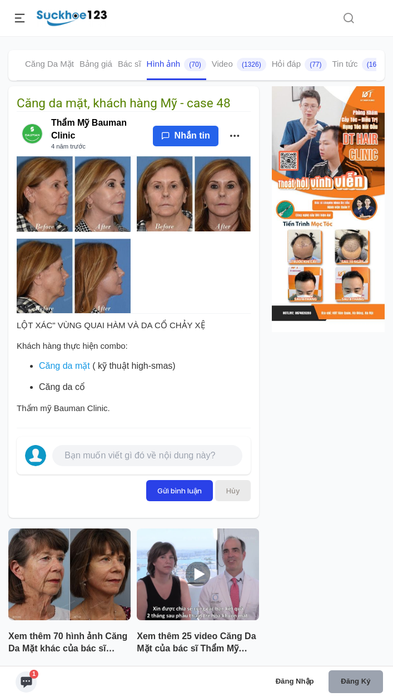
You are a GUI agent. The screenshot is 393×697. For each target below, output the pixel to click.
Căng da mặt (64, 365)
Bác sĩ (129, 63)
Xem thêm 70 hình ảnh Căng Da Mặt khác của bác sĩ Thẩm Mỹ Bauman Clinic (67, 643)
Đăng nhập (295, 681)
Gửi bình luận (179, 490)
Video (239, 64)
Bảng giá (95, 63)
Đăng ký (355, 681)
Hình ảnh (176, 64)
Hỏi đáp (299, 64)
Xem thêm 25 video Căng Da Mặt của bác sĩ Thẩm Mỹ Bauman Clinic (196, 643)
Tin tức (358, 64)
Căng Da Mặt (49, 63)
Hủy (233, 490)
